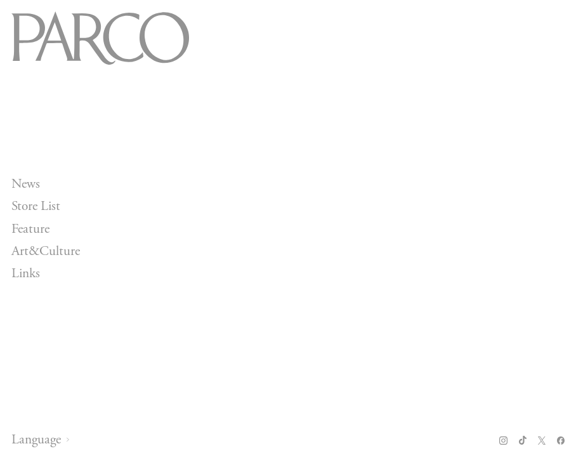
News (25, 184)
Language (36, 440)
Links (25, 273)
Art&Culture (45, 251)
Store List (35, 206)
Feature (30, 228)
